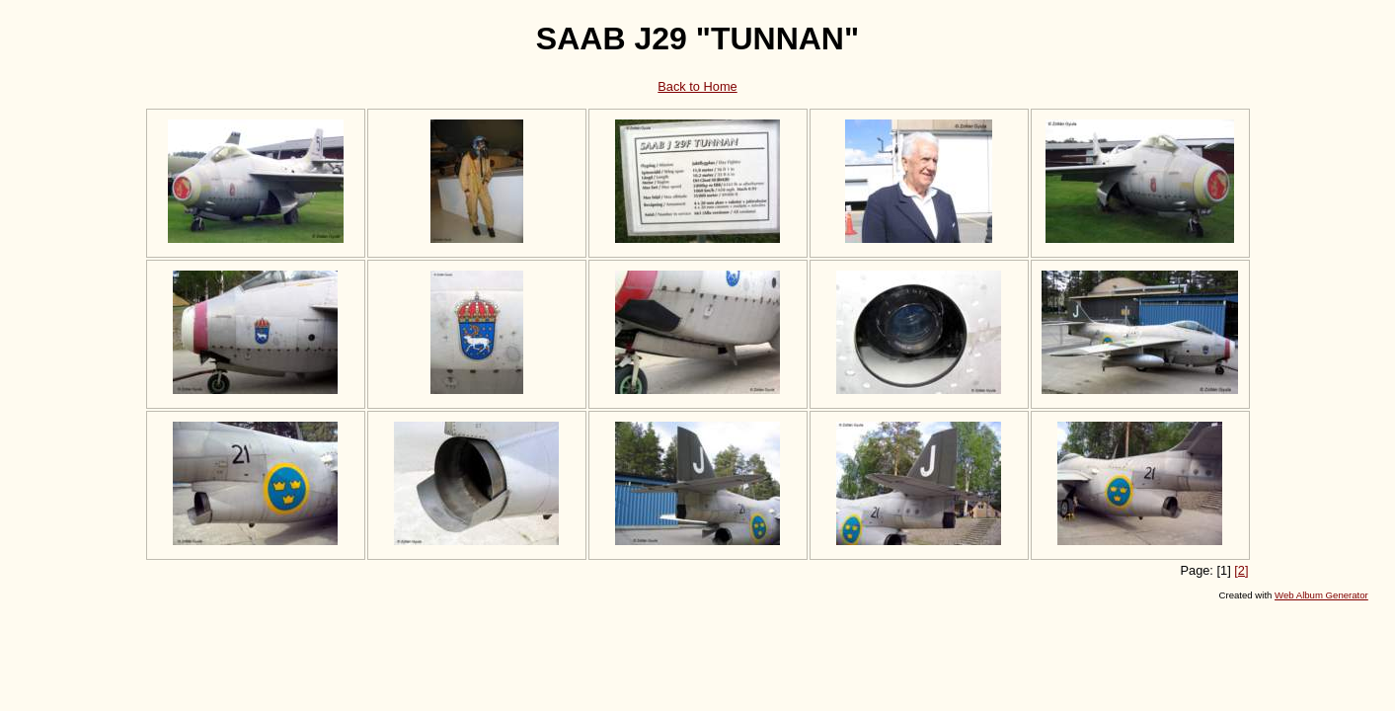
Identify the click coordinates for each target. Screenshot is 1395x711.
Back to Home (697, 86)
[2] (1241, 570)
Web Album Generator (1321, 595)
